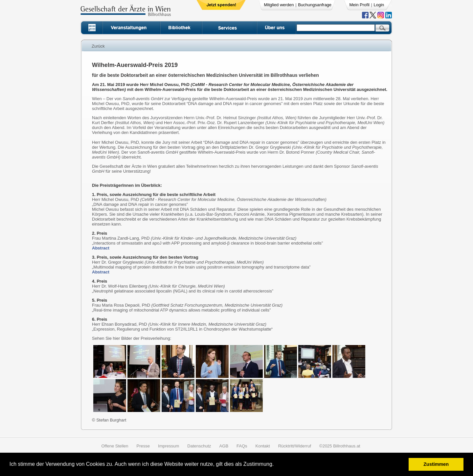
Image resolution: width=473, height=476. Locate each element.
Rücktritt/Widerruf (294, 446)
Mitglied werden (279, 4)
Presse (143, 446)
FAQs (241, 446)
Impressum (168, 446)
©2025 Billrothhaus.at (339, 446)
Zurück (98, 46)
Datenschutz (199, 446)
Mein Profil (359, 4)
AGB (223, 446)
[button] (276, 465)
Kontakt (263, 446)
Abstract (100, 248)
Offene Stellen (114, 446)
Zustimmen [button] (436, 464)
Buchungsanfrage (314, 4)
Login (379, 4)
